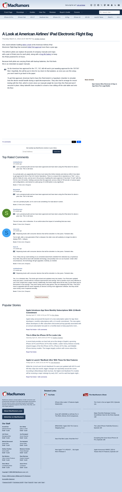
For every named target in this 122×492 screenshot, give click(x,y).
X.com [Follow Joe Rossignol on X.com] (25, 437)
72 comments (6, 142)
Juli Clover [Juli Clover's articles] (5, 433)
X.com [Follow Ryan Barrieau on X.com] (25, 459)
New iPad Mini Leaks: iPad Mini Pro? (66, 438)
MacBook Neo (44, 17)
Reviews (52, 12)
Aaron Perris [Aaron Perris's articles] (23, 463)
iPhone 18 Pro (8, 17)
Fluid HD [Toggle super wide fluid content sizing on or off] (30, 482)
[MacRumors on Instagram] (95, 5)
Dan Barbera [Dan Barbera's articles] (5, 456)
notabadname (17, 162)
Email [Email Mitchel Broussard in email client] (3, 444)
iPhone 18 (77, 17)
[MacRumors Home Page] (15, 5)
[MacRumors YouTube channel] (108, 5)
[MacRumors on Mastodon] (105, 5)
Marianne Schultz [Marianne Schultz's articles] (25, 448)
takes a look (26, 45)
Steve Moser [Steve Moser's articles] (5, 463)
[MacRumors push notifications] (112, 5)
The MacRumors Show (98, 394)
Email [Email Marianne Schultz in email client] (21, 452)
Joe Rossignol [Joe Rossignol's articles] (24, 433)
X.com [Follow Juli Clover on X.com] (8, 437)
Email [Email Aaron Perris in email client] (21, 467)
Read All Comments (41, 297)
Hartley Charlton (58, 338)
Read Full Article (31, 329)
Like (24, 185)
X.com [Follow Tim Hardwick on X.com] (25, 444)
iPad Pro (110, 17)
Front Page (8, 12)
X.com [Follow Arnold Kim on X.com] (8, 430)
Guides (32, 12)
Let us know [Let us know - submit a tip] (81, 5)
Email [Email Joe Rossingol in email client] (21, 437)
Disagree (28, 185)
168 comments (42, 379)
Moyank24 (16, 189)
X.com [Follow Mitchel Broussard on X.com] (8, 444)
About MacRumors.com (13, 410)
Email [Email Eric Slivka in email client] (21, 430)
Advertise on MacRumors (14, 417)
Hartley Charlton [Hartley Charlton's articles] (7, 448)
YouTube (51, 394)
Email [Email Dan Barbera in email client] (3, 459)
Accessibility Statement (8, 479)
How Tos (42, 12)
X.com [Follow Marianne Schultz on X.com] (25, 452)
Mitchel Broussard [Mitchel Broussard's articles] (7, 441)
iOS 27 (32, 17)
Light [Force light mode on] (39, 482)
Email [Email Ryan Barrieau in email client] (21, 459)
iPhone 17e (56, 17)
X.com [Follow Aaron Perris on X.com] (25, 467)
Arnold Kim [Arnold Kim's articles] (5, 426)
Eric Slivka (55, 315)
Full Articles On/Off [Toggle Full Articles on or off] (18, 482)
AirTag (67, 17)
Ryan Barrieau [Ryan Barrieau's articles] (24, 456)
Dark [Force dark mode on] (43, 482)
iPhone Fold (21, 17)
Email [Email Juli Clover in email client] (3, 437)
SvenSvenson (17, 209)
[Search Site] (109, 12)
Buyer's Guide (65, 12)
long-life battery (45, 54)
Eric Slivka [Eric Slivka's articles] (23, 426)
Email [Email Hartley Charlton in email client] (3, 452)
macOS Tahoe (98, 17)
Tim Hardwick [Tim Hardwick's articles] (24, 441)
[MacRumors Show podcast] (91, 5)
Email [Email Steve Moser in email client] (3, 467)
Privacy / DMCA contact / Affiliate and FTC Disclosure (16, 476)
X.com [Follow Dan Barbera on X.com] (8, 459)
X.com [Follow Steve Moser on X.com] (8, 467)
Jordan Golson (40, 39)
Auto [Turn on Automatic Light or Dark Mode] (36, 482)
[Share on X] (74, 142)
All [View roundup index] (118, 17)
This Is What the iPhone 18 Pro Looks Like (44, 335)
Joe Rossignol (55, 365)
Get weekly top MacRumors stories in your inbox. (41, 148)
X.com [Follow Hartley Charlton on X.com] (8, 452)
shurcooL (16, 229)
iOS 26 (87, 17)
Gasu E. (15, 247)
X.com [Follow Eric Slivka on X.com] (25, 430)
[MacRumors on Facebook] (98, 5)
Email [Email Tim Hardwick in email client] (21, 444)
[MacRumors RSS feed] (115, 5)
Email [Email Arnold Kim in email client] (3, 430)
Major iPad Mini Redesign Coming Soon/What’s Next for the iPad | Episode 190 (106, 414)
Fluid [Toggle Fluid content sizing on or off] (26, 482)
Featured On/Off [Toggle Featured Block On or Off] (7, 482)
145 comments (42, 329)
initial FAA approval (34, 47)
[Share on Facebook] (79, 142)
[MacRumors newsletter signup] (119, 5)
